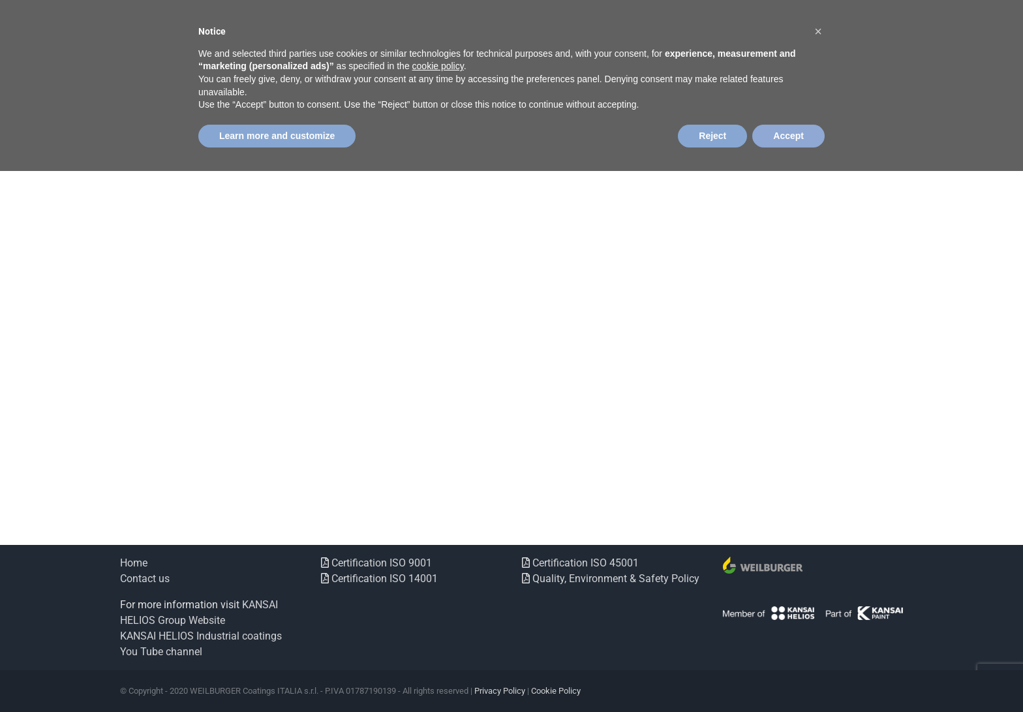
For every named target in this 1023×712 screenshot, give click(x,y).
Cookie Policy (556, 691)
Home (133, 563)
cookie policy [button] (438, 66)
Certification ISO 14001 (383, 578)
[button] (818, 31)
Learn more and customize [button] (277, 136)
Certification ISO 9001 (380, 563)
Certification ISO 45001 (584, 563)
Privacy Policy (499, 691)
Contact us (145, 578)
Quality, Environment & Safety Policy (614, 578)
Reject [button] (712, 136)
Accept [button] (788, 136)
